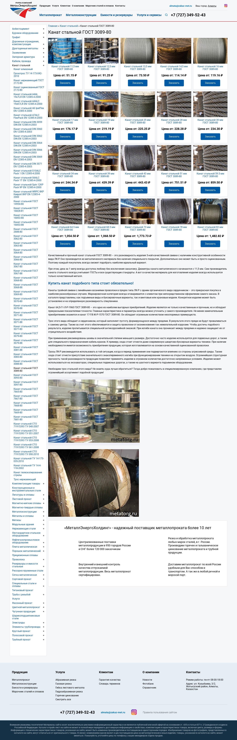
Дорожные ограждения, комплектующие (25, 43)
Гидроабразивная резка (69, 691)
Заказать (65, 82)
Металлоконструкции (24, 511)
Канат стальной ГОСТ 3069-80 (26, 293)
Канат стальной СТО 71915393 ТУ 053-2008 (26, 439)
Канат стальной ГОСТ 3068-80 (26, 279)
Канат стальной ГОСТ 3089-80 (26, 369)
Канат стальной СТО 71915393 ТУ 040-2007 (26, 425)
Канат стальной (69, 25)
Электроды (18, 622)
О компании (78, 6)
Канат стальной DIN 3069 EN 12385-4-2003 (28, 158)
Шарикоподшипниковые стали (26, 617)
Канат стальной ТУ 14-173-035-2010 (29, 460)
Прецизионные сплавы (25, 555)
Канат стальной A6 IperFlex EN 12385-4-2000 (29, 109)
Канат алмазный (23, 69)
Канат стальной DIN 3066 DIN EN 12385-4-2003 (28, 151)
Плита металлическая (24, 546)
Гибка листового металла (69, 687)
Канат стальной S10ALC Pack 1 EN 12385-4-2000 (27, 172)
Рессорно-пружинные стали (27, 570)
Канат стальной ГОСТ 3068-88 (26, 286)
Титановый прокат (22, 590)
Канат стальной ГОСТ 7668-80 (26, 404)
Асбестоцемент (20, 28)
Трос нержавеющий (25, 479)
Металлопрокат (50, 15)
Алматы (212, 6)
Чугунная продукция (23, 611)
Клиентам (65, 6)
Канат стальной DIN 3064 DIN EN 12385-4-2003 (28, 144)
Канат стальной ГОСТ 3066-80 (26, 258)
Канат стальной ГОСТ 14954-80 (26, 202)
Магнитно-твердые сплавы (27, 507)
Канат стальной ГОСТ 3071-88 (26, 321)
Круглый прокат (21, 631)
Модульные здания (23, 524)
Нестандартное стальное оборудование (26, 534)
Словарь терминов (109, 683)
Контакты (120, 6)
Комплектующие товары (26, 483)
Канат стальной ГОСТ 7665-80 (26, 390)
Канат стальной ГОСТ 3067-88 (26, 272)
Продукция (44, 6)
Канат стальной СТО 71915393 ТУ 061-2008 (26, 446)
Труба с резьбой (21, 594)
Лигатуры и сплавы (23, 494)
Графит (16, 37)
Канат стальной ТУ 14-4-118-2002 (27, 467)
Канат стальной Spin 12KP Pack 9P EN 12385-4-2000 (28, 186)
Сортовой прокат (21, 579)
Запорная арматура (23, 56)
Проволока (18, 559)
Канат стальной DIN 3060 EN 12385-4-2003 (28, 130)
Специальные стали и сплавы (24, 584)
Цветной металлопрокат (26, 607)
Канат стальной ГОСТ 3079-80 (26, 335)
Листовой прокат (22, 499)
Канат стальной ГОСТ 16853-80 (26, 216)
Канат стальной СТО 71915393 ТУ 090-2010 (26, 453)
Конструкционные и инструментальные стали (26, 489)
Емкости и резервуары (117, 15)
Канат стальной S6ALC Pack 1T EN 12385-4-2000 (27, 179)
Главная (52, 25)
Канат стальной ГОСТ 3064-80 (26, 251)
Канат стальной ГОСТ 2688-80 (26, 230)
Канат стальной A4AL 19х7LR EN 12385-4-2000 (27, 95)
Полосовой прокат (22, 635)
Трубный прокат (21, 639)
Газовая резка (63, 683)
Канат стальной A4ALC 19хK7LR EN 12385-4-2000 (28, 102)
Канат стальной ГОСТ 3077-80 (26, 328)
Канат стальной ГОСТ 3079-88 (26, 341)
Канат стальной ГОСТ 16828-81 (26, 209)
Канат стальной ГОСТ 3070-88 (26, 307)
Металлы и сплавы (23, 515)
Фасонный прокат (22, 603)
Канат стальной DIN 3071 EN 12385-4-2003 (28, 165)
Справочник (149, 687)
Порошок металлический (26, 551)
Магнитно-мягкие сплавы (26, 503)
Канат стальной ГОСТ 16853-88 (26, 223)
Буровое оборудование (25, 33)
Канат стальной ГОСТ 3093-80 (26, 376)
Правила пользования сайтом (160, 712)
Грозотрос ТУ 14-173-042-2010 (28, 75)
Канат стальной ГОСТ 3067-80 (26, 265)
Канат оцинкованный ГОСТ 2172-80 (29, 88)
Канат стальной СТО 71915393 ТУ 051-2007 (26, 432)
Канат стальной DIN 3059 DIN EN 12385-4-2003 (28, 123)
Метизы (16, 520)
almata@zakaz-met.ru (180, 6)
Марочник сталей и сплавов (100, 6)
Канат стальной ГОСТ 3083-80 (26, 355)
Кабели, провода (21, 61)
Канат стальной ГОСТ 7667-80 (26, 397)
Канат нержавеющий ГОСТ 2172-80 (29, 81)
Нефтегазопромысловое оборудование (25, 541)
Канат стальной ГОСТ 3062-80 (26, 237)
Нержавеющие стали (24, 528)
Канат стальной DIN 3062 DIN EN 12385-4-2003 (28, 137)
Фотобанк (148, 683)
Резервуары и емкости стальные (25, 565)
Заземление (19, 52)
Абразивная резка (65, 679)
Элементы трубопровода (26, 626)
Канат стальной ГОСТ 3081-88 (26, 348)
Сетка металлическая (24, 574)
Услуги (16, 598)
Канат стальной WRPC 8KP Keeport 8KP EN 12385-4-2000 (29, 194)
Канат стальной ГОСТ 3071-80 (26, 314)
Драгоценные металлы (25, 48)
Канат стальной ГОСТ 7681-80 (26, 418)
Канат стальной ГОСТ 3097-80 (26, 383)
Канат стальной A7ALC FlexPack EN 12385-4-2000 (28, 116)
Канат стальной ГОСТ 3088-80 (26, 362)
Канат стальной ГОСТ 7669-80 (26, 411)
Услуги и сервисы (149, 15)
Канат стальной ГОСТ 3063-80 (26, 244)
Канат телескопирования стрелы (28, 474)
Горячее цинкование (67, 695)
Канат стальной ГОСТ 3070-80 (26, 300)
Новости (147, 679)
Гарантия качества (109, 679)
